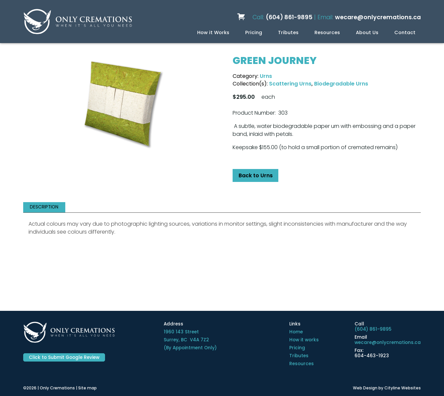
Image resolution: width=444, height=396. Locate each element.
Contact (405, 32)
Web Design (365, 388)
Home (296, 332)
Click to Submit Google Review (64, 357)
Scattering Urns (290, 83)
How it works (304, 340)
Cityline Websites (402, 388)
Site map (87, 388)
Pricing (253, 32)
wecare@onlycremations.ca (378, 17)
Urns (266, 76)
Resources (327, 32)
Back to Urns (256, 175)
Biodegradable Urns (341, 83)
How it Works (213, 32)
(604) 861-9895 (289, 17)
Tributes (288, 32)
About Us (367, 32)
